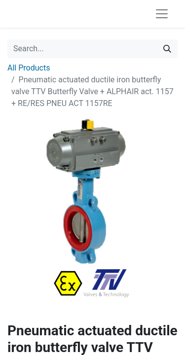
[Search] (167, 48)
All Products (28, 67)
